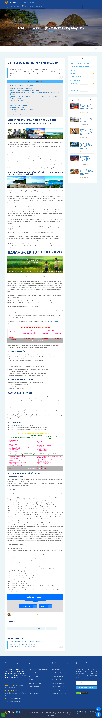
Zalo (43, 606)
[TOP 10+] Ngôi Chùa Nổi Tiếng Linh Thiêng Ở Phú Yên (86, 145)
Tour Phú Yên (51, 628)
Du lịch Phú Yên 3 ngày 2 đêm (17, 628)
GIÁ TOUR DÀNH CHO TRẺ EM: (20, 105)
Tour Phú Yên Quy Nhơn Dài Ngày (80, 66)
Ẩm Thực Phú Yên (75, 80)
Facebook (25, 606)
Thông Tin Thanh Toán (59, 693)
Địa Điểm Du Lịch (75, 73)
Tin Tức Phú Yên (75, 87)
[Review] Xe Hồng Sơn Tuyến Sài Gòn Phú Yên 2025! (87, 159)
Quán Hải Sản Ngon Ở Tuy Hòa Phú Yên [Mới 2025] (86, 172)
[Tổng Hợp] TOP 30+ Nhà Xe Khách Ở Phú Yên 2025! (87, 107)
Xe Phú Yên (73, 83)
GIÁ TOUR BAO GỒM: (17, 100)
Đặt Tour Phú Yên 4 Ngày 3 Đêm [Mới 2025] (23, 644)
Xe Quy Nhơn (74, 90)
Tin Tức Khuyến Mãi (58, 690)
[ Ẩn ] (41, 81)
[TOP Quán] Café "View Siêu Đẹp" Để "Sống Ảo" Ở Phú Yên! (86, 132)
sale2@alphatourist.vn (17, 698)
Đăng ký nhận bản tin (86, 687)
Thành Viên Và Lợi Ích (58, 673)
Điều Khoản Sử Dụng (58, 669)
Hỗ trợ (38, 6)
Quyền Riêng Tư (57, 679)
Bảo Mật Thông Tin (58, 686)
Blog (32, 6)
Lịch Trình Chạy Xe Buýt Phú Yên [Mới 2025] (86, 119)
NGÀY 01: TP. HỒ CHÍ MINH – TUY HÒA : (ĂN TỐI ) (26, 90)
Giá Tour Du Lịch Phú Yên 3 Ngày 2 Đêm (22, 86)
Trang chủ (7, 49)
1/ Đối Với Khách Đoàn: (19, 112)
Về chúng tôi (47, 6)
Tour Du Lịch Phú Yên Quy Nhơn (21, 49)
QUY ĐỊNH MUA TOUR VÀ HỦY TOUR (22, 110)
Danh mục (24, 6)
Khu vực (14, 6)
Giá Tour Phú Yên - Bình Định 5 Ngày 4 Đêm (23, 647)
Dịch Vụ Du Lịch (75, 70)
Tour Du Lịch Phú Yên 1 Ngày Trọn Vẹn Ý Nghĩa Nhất (26, 641)
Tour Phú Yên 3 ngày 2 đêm (36, 628)
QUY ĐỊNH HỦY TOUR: (18, 107)
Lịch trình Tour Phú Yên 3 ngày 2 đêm (21, 88)
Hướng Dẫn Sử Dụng (58, 683)
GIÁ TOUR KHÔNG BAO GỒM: (20, 103)
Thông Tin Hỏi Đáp (57, 676)
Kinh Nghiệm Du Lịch (76, 76)
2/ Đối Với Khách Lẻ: (19, 114)
